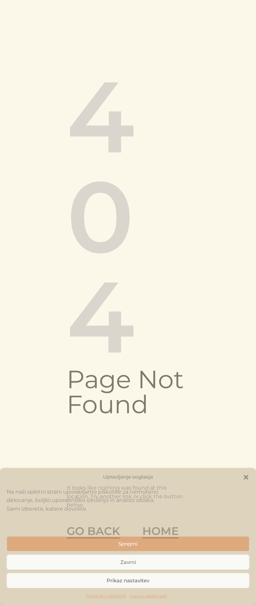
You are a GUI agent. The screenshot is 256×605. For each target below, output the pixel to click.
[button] (246, 477)
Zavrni (128, 562)
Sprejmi (128, 544)
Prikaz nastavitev (128, 580)
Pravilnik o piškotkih (106, 595)
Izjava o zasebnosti (148, 595)
